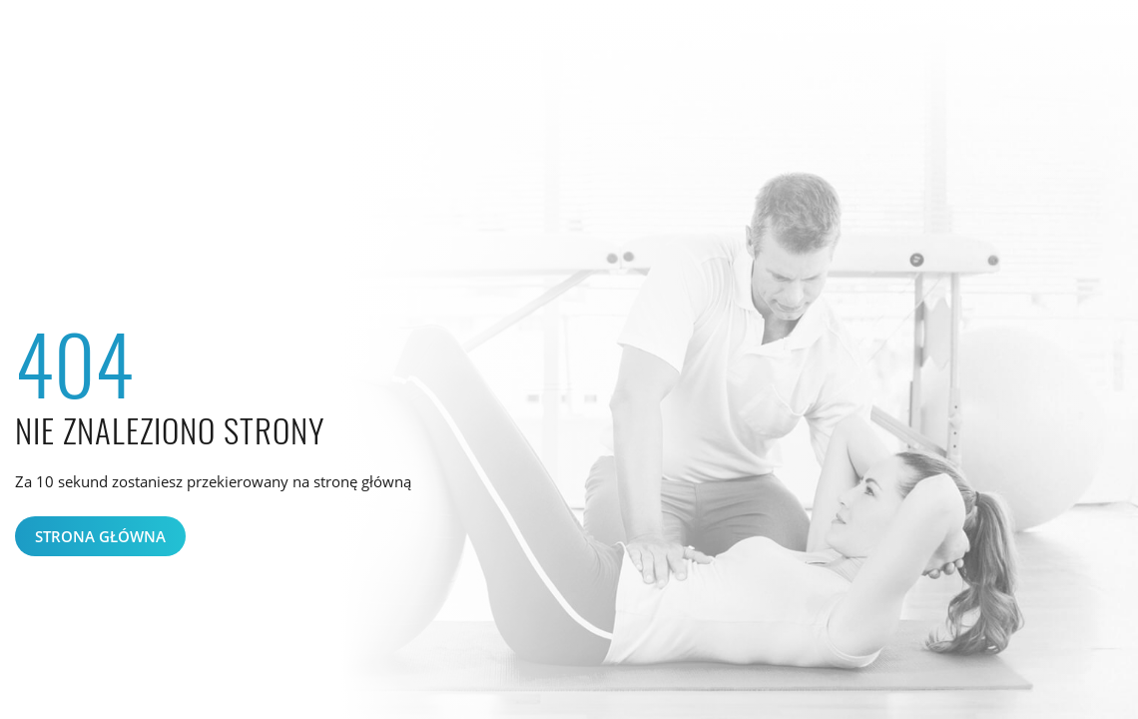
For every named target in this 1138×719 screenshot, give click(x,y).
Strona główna (100, 536)
